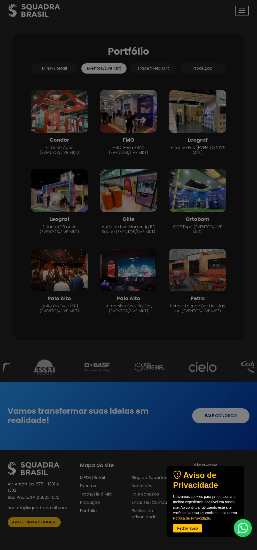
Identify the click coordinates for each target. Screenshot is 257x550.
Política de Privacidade (191, 518)
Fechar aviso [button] (187, 528)
